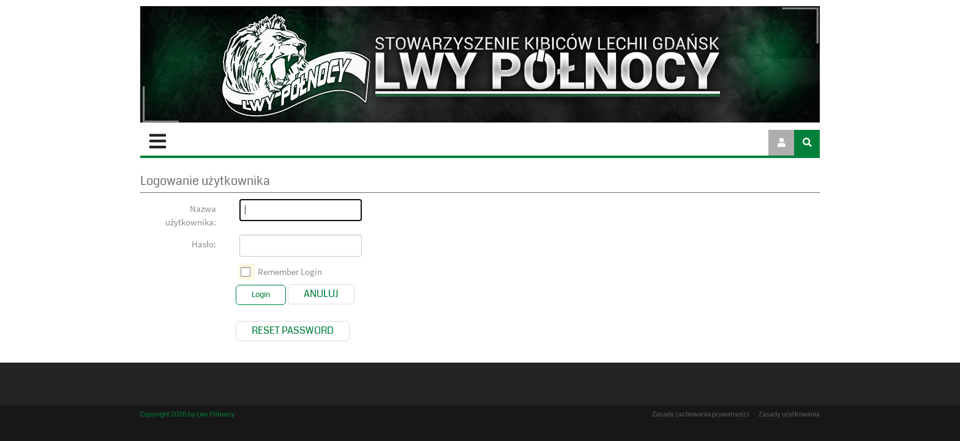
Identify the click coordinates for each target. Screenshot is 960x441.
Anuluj (321, 293)
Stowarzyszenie (258, 141)
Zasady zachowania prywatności (700, 413)
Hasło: (204, 243)
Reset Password (293, 329)
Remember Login (290, 270)
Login (261, 294)
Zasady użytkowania (789, 413)
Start (170, 141)
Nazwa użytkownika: (190, 214)
